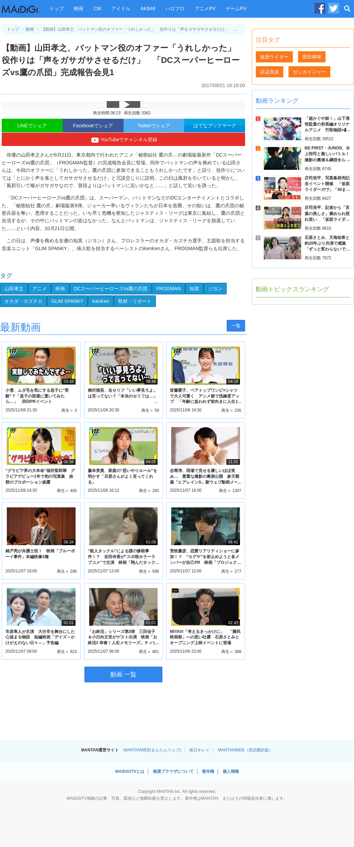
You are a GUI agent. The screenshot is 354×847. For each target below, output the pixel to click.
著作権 (208, 771)
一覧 (236, 325)
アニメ (39, 288)
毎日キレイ (199, 750)
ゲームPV (236, 8)
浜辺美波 (269, 72)
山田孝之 (13, 288)
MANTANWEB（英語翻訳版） (245, 750)
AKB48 (148, 8)
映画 (78, 8)
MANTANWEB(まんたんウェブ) (152, 750)
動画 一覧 (123, 674)
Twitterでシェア (153, 125)
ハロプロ (174, 8)
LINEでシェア (32, 125)
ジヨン (215, 288)
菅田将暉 (311, 57)
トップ (56, 8)
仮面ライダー (274, 57)
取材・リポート (134, 301)
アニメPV (205, 8)
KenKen (100, 301)
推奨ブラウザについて (173, 771)
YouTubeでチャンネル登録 (123, 140)
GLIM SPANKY (67, 301)
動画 (30, 29)
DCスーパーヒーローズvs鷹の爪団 (110, 288)
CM (97, 8)
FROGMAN (168, 288)
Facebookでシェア (93, 125)
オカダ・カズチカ (23, 301)
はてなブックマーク (214, 125)
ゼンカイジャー (309, 72)
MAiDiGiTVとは (129, 771)
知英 (194, 288)
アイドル (120, 8)
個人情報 (231, 771)
